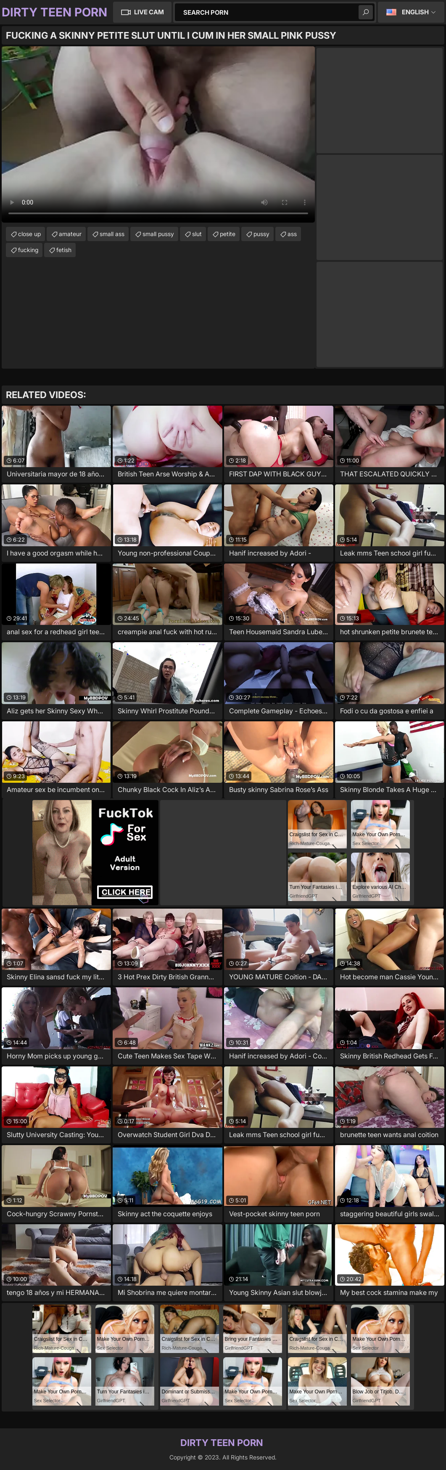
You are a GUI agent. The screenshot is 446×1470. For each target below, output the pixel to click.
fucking (28, 249)
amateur (70, 233)
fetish (63, 249)
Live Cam (149, 12)
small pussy (158, 233)
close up (29, 233)
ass (292, 233)
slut (197, 233)
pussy (261, 233)
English (415, 12)
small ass (112, 233)
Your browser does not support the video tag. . (158, 134)
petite (227, 233)
